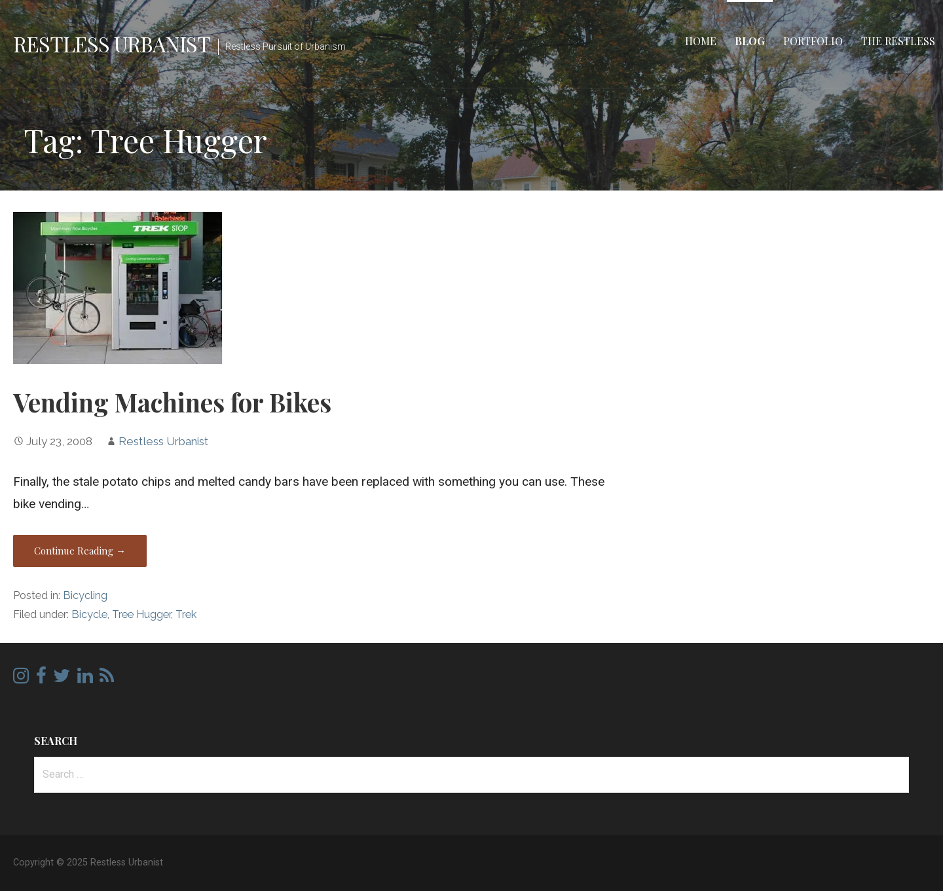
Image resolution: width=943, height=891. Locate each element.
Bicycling (85, 595)
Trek (186, 614)
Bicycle (89, 614)
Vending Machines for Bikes (172, 402)
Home (700, 41)
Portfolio (813, 41)
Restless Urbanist (111, 43)
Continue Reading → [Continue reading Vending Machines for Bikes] (80, 550)
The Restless (898, 41)
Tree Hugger (141, 614)
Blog (750, 41)
